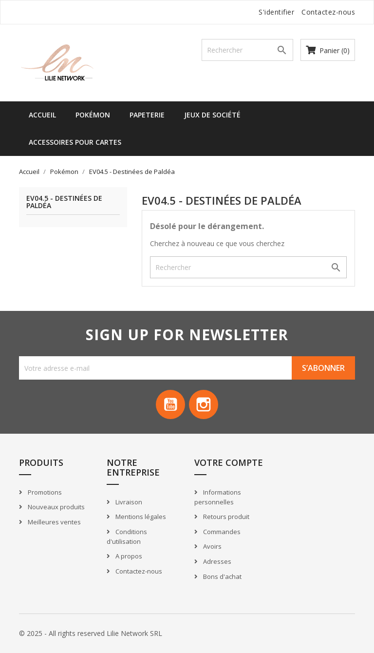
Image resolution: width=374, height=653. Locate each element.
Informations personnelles (217, 497)
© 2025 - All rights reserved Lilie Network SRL (90, 633)
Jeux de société (212, 114)
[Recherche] (247, 50)
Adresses (216, 561)
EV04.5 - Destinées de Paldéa (64, 202)
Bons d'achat (222, 576)
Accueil (42, 114)
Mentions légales (140, 516)
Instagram (203, 404)
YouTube (170, 404)
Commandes (221, 531)
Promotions (44, 492)
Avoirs (212, 546)
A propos (128, 556)
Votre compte (228, 462)
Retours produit (225, 516)
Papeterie (147, 114)
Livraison (128, 502)
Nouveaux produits (55, 506)
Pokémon (92, 114)
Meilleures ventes (53, 522)
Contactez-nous (328, 12)
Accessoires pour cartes (75, 142)
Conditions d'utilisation (127, 536)
